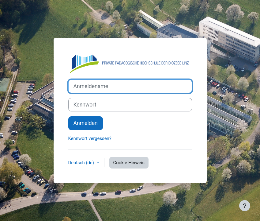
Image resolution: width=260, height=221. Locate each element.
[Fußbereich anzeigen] (244, 205)
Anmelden (85, 123)
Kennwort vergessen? (89, 138)
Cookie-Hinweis (129, 162)
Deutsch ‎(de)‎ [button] (81, 162)
